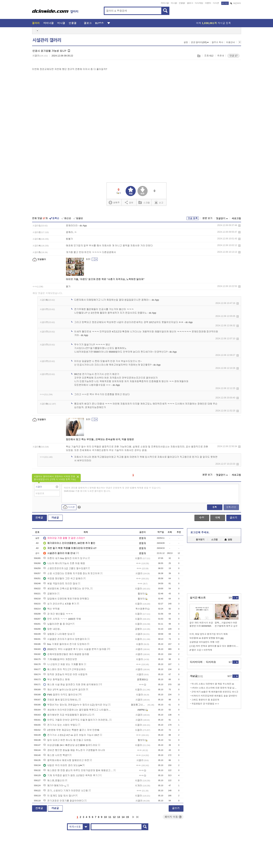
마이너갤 (165, 3)
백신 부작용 (51, 608)
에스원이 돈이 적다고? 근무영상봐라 (64, 669)
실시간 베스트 (198, 597)
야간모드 (235, 3)
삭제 (239, 225)
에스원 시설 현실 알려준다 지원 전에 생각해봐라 (70, 684)
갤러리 (36, 23)
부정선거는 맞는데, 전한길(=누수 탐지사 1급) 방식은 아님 (75, 704)
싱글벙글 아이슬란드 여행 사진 (204, 642)
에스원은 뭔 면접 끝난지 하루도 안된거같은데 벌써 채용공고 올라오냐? (78, 770)
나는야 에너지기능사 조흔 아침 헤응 (64, 563)
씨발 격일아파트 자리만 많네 (60, 583)
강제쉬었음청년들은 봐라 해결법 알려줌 (66, 654)
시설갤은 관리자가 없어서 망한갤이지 (65, 639)
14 (123, 817)
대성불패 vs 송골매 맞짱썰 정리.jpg (207, 638)
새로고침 (236, 218)
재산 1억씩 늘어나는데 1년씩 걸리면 (64, 689)
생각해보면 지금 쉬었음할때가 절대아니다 (67, 714)
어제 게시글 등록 (213, 23)
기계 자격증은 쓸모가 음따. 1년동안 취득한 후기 (70, 775)
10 (105, 817)
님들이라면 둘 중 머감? (57, 624)
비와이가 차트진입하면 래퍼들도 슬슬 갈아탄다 (214, 696)
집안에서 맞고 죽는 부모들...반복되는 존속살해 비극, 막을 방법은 (100, 439)
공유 (129, 202)
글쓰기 (233, 517)
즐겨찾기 (200, 539)
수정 (201, 517)
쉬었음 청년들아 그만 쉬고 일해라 (63, 578)
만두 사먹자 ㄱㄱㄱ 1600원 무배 (62, 619)
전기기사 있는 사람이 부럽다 (60, 725)
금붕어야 (50, 593)
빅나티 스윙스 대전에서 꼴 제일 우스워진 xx (213, 684)
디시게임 (199, 3)
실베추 (114, 203)
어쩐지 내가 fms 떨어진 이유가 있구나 (65, 558)
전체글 (39, 517)
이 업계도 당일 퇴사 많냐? (59, 795)
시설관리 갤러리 (46, 40)
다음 (133, 817)
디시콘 (216, 3)
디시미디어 (196, 662)
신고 (159, 202)
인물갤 (182, 3)
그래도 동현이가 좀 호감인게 (205, 700)
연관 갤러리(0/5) (200, 42)
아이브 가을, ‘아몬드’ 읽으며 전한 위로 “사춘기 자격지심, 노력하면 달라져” (105, 279)
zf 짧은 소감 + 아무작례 (201, 650)
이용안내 (230, 42)
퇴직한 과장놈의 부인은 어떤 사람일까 (65, 674)
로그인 (225, 3)
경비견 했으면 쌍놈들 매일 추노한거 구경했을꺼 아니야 (74, 750)
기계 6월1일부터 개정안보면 (60, 659)
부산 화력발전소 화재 (56, 679)
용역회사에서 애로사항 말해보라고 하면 (66, 760)
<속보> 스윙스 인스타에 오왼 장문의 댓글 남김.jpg (215, 688)
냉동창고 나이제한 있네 (57, 634)
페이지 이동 (173, 816)
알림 (228, 539)
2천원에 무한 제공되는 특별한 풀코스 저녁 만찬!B (71, 730)
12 (114, 817)
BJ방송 (99, 23)
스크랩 (198, 55)
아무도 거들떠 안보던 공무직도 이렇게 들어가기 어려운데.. (76, 720)
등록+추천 (231, 507)
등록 (214, 507)
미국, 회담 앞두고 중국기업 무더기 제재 (209, 634)
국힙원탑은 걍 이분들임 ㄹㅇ (205, 703)
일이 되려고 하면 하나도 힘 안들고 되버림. (67, 740)
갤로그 (190, 3)
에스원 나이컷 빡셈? (55, 755)
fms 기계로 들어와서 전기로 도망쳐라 (64, 644)
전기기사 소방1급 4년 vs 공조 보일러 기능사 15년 (71, 735)
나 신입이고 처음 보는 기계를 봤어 (63, 664)
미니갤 (174, 3)
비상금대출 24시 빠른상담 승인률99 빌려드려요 (70, 745)
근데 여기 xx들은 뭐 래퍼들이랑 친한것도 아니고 (215, 692)
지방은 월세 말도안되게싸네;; (60, 699)
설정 (186, 42)
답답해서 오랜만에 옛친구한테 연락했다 (66, 598)
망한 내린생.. (52, 629)
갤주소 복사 (217, 42)
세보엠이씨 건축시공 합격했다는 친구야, (66, 588)
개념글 (55, 517)
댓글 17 (233, 55)
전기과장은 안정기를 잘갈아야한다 (63, 800)
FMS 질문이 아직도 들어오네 (60, 694)
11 (109, 817)
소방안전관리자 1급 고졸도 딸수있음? (65, 568)
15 (127, 817)
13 (118, 817)
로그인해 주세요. (200, 532)
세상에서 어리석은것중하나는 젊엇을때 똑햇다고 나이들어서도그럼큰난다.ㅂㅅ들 (78, 709)
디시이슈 (211, 662)
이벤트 (208, 3)
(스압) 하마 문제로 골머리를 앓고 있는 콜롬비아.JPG (214, 646)
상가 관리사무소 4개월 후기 (59, 603)
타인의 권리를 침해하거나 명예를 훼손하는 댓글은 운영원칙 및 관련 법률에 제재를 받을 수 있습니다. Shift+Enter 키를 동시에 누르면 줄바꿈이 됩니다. (112, 489)
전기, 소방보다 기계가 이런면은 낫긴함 (65, 790)
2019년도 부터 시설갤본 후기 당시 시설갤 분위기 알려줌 (74, 649)
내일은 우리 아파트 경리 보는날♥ (62, 765)
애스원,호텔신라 (53, 780)
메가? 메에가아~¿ (54, 785)
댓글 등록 (193, 218)
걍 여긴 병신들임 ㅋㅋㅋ (58, 613)
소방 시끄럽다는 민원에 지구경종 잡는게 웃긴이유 (71, 573)
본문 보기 (207, 218)
